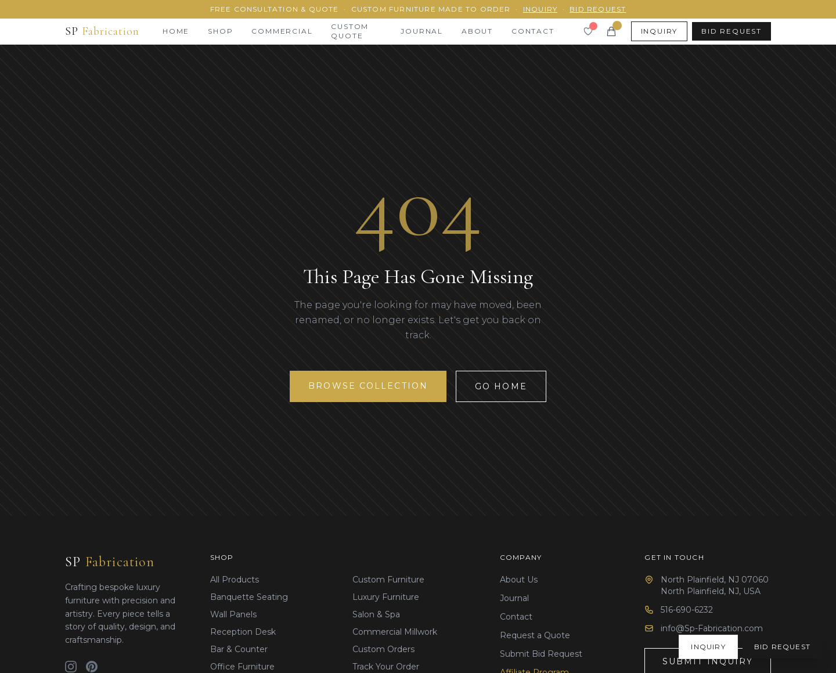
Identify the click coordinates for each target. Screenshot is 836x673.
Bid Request (598, 9)
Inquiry (540, 9)
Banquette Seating (249, 597)
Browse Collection (368, 386)
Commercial (281, 31)
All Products (234, 579)
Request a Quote (535, 635)
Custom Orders (383, 649)
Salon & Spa (376, 614)
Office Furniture (242, 666)
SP (109, 561)
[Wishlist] (588, 31)
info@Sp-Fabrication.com (712, 628)
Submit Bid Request (541, 654)
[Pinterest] (92, 666)
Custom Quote (350, 31)
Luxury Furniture (385, 597)
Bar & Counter (239, 649)
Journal (422, 31)
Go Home (501, 386)
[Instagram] (71, 666)
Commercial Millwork (394, 632)
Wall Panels (233, 614)
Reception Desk (243, 632)
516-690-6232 (687, 610)
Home (176, 31)
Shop (220, 31)
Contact (532, 31)
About (477, 31)
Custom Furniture (388, 579)
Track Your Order (385, 666)
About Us (519, 579)
